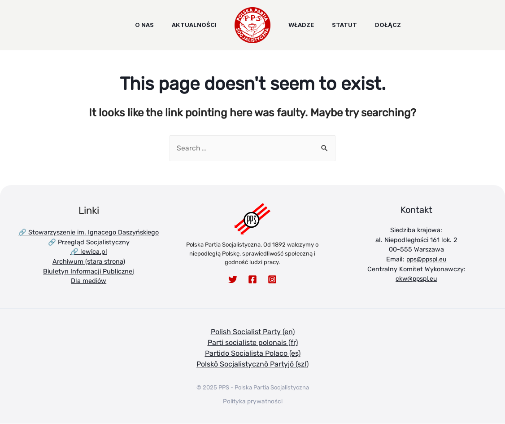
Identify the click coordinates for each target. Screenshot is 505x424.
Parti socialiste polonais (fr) (253, 343)
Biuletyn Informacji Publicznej (88, 271)
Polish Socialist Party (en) (253, 332)
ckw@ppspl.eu (416, 279)
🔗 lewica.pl (88, 252)
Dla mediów (88, 281)
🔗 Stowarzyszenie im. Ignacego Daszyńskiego (88, 233)
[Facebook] (252, 279)
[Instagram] (272, 279)
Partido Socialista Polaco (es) (252, 353)
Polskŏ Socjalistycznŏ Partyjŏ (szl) (252, 364)
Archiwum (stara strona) (88, 262)
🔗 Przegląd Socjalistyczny (89, 242)
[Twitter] (232, 279)
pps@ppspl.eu (426, 260)
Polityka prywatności (253, 401)
